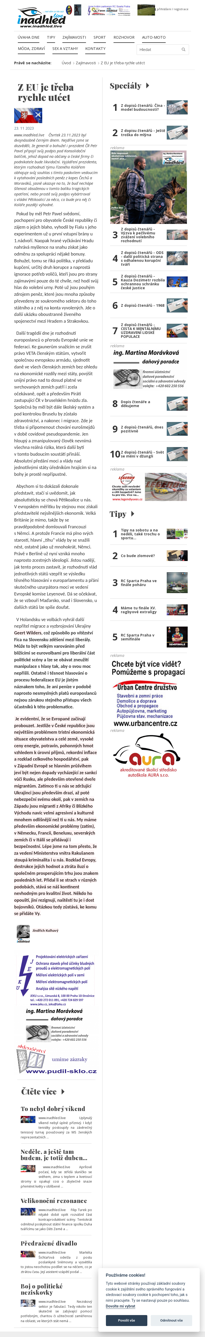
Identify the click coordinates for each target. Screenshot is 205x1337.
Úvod (66, 62)
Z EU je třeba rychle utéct (123, 62)
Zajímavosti (74, 37)
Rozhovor (124, 37)
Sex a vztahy (65, 48)
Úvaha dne (28, 37)
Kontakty (95, 48)
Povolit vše (126, 1320)
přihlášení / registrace (171, 9)
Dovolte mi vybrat (120, 1306)
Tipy (51, 37)
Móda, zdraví (31, 48)
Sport (100, 37)
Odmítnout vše (171, 1320)
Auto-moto (154, 37)
